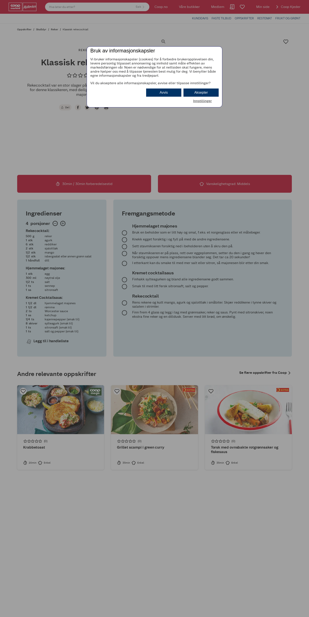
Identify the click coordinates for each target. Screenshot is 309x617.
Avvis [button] (164, 92)
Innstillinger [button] (202, 101)
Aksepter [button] (201, 92)
